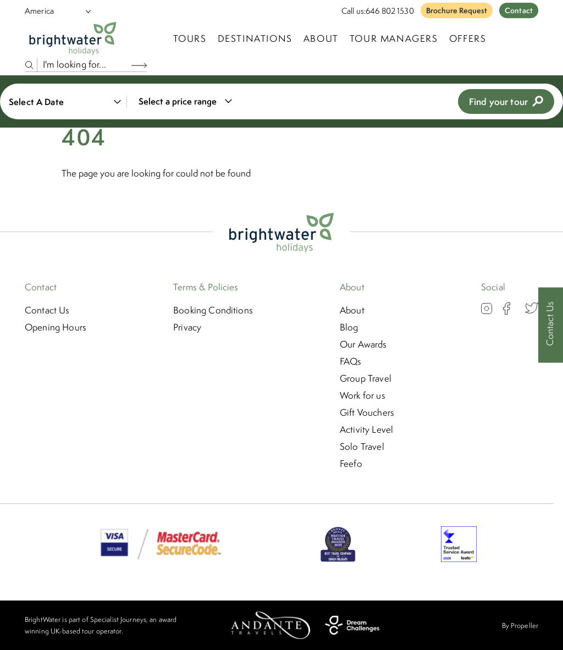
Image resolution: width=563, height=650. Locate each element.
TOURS (190, 38)
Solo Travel (362, 446)
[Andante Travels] (270, 625)
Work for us (362, 395)
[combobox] (183, 101)
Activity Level (366, 429)
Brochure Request (456, 10)
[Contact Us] (550, 325)
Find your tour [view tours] (506, 101)
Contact (519, 10)
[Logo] (73, 38)
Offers (468, 38)
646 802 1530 (390, 10)
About (321, 38)
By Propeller (520, 625)
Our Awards (363, 344)
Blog (349, 327)
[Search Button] (139, 65)
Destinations (255, 38)
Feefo (351, 464)
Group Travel (365, 378)
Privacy (187, 327)
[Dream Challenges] (352, 625)
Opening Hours (55, 327)
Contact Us (47, 310)
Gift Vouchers (367, 412)
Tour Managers (394, 38)
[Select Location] (53, 10)
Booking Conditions (213, 310)
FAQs (351, 361)
